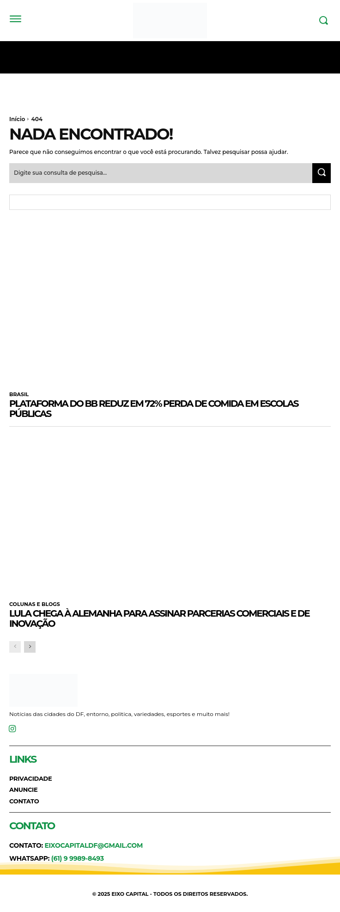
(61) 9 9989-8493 (77, 858)
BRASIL (19, 395)
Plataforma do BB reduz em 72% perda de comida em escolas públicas (153, 408)
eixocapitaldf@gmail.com (93, 845)
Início (17, 119)
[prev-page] (15, 647)
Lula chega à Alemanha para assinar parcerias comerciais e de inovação (159, 618)
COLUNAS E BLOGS (34, 604)
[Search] (321, 173)
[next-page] (30, 647)
